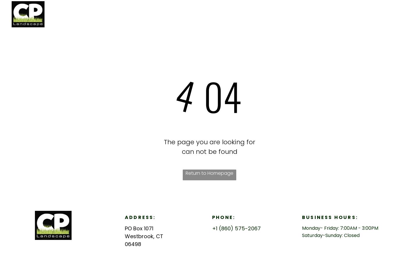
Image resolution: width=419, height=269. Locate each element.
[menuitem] (332, 13)
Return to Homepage (209, 173)
